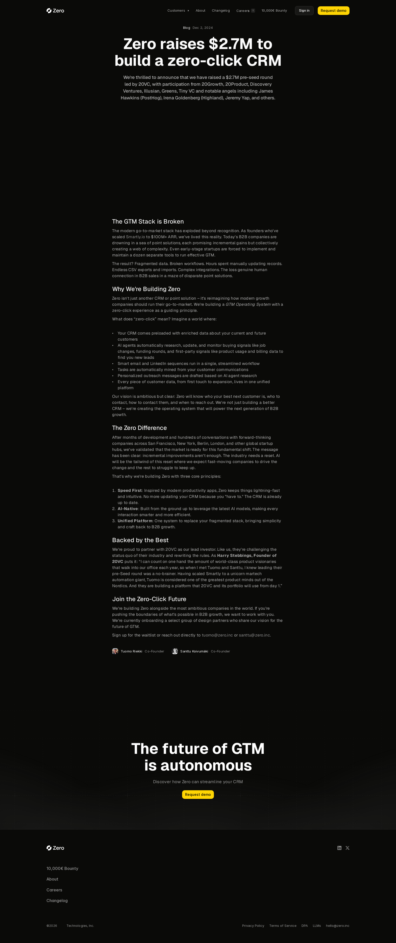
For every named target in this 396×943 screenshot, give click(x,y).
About (52, 879)
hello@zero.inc (338, 926)
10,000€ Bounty (62, 868)
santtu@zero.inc (254, 635)
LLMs (317, 926)
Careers (54, 889)
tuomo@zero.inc (217, 635)
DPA (305, 926)
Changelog (57, 900)
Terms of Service (282, 926)
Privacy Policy (253, 926)
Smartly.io (135, 237)
